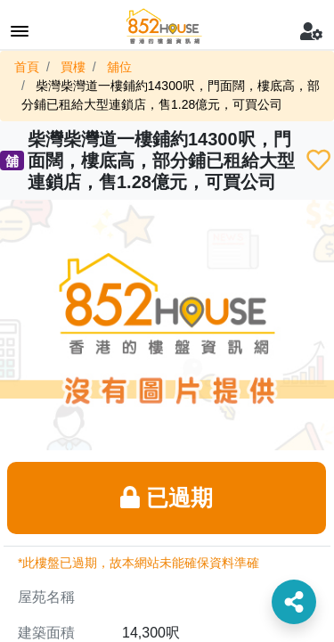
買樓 (73, 67)
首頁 (26, 67)
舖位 (119, 67)
